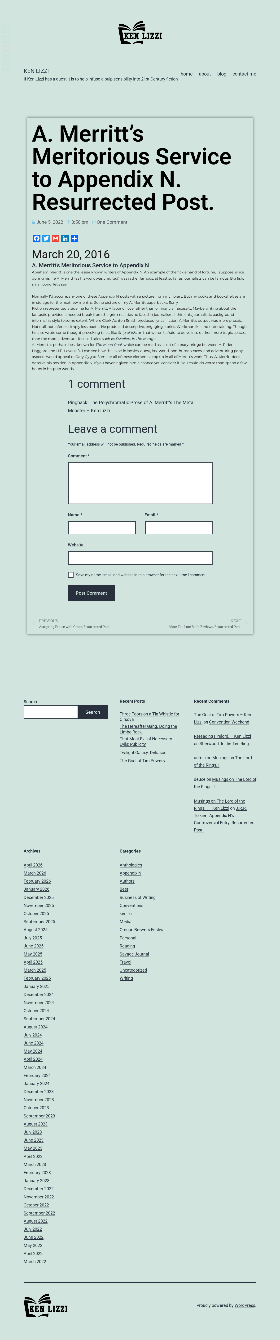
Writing (126, 978)
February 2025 (37, 978)
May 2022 (33, 1245)
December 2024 (39, 994)
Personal (128, 937)
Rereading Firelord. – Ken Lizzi (222, 736)
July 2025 (33, 937)
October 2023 (36, 1107)
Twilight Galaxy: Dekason (143, 752)
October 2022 (36, 1204)
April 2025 (33, 962)
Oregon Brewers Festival (143, 929)
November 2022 (39, 1196)
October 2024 (36, 1010)
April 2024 (33, 1059)
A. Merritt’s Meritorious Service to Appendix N (90, 265)
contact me (244, 74)
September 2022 (39, 1212)
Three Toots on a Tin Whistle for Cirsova (149, 716)
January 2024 (36, 1083)
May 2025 (33, 953)
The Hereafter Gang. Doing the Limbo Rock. (148, 729)
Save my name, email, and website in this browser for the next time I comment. (141, 575)
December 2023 (39, 1091)
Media (125, 921)
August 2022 (36, 1221)
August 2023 (36, 1123)
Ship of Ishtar (129, 332)
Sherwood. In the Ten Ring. (225, 743)
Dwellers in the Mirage (136, 338)
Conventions (131, 905)
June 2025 (34, 945)
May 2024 (33, 1051)
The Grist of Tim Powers (142, 760)
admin (200, 757)
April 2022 (33, 1253)
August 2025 (36, 929)
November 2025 (39, 905)
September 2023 (39, 1115)
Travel (125, 962)
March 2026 (35, 873)
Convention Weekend (229, 721)
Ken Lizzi (36, 71)
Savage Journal (134, 953)
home (187, 74)
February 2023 (37, 1172)
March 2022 (35, 1261)
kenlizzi (127, 913)
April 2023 (33, 1156)
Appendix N (130, 873)
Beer (124, 889)
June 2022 (34, 1237)
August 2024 (36, 1026)
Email (151, 514)
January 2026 (36, 889)
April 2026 (33, 864)
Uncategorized (133, 970)
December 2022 (39, 1188)
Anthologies (131, 864)
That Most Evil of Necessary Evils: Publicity (146, 741)
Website (75, 544)
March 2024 (35, 1067)
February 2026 (37, 881)
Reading (127, 945)
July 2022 (33, 1229)
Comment (79, 455)
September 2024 (39, 1018)
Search (30, 701)
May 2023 (33, 1148)
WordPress (245, 1305)
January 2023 (36, 1180)
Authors (127, 881)
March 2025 (35, 970)
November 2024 (39, 1002)
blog (221, 74)
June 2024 (34, 1043)
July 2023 (33, 1132)
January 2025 (36, 986)
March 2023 (35, 1164)
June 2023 (34, 1140)
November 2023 (39, 1099)
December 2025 (39, 897)
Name (75, 514)
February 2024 (37, 1075)
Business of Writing (138, 897)
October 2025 (36, 913)
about (205, 74)
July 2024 (33, 1034)
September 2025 (39, 921)
